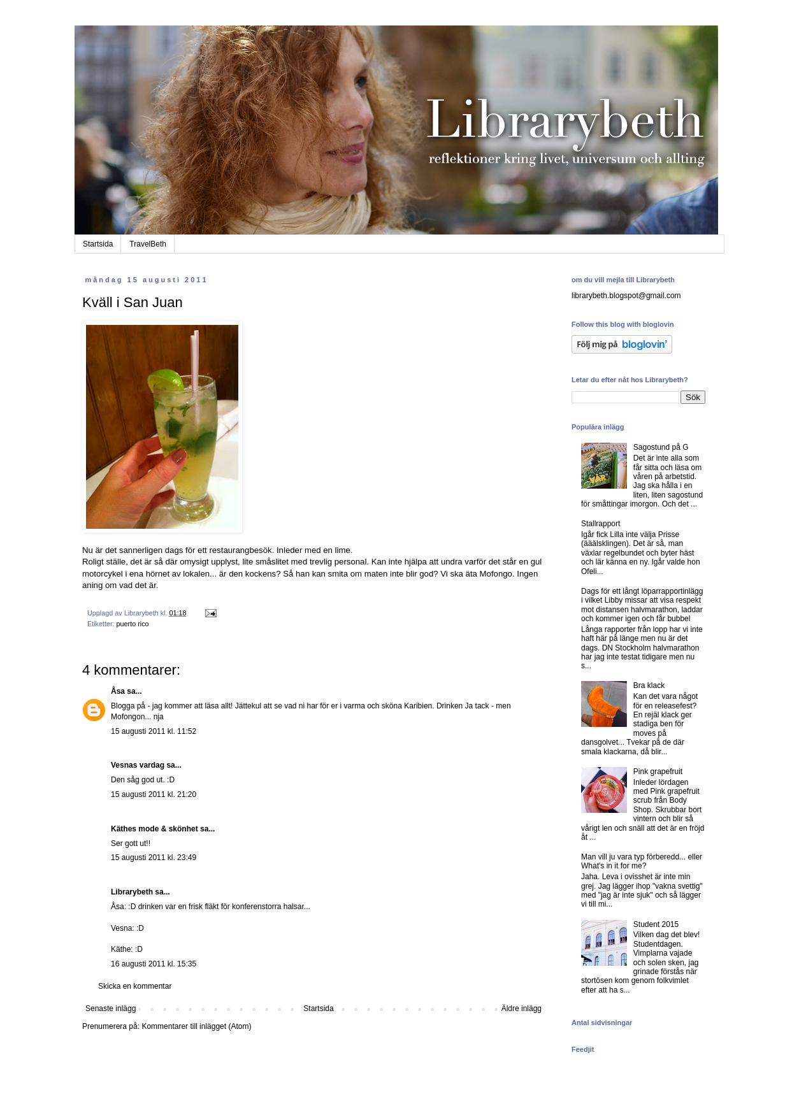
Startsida (98, 244)
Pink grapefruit (657, 771)
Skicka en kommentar (134, 986)
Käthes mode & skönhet (154, 828)
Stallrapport (600, 523)
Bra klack (649, 685)
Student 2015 (656, 924)
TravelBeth (147, 244)
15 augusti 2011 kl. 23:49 (153, 857)
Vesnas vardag (137, 765)
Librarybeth (132, 891)
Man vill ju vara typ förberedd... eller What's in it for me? (641, 861)
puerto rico (133, 624)
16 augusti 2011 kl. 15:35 (153, 963)
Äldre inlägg (521, 1008)
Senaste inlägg (110, 1008)
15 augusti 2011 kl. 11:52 (153, 731)
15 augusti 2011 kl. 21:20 (153, 794)
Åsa (118, 691)
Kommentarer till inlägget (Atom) (196, 1026)
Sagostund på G (661, 447)
